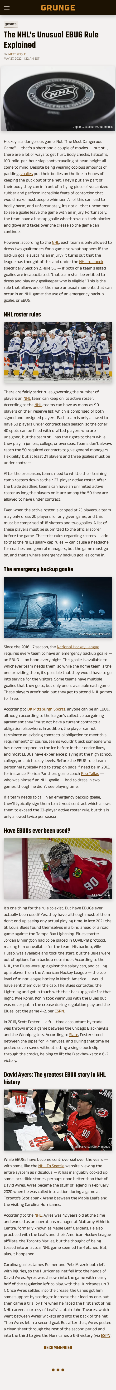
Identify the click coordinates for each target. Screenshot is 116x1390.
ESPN (59, 1011)
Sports (10, 24)
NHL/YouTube (101, 895)
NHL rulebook (91, 261)
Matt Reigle (17, 54)
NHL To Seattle (51, 1165)
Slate (73, 1034)
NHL (55, 242)
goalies (26, 173)
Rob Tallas (90, 773)
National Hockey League (78, 646)
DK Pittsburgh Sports (46, 709)
